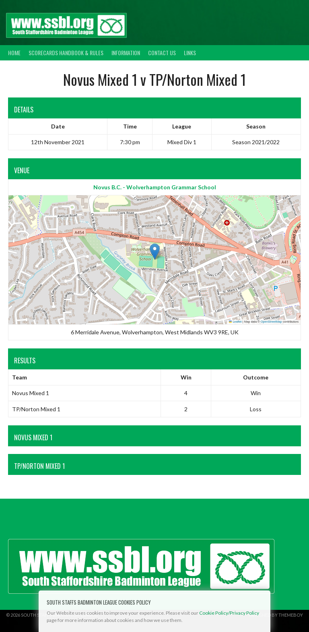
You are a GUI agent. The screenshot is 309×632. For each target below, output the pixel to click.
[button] (155, 251)
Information (125, 52)
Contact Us (162, 52)
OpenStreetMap (271, 321)
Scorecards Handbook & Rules (66, 52)
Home (14, 52)
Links (190, 52)
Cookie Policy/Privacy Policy (229, 613)
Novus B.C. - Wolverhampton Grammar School (154, 187)
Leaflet (235, 321)
